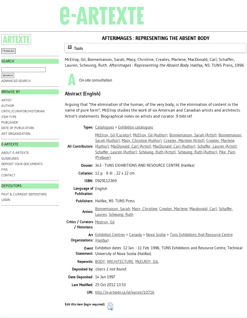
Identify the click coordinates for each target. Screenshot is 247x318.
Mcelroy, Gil (104, 222)
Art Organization (15, 134)
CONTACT (8, 175)
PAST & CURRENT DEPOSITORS (24, 194)
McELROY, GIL (146, 261)
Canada (135, 234)
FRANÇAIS (8, 51)
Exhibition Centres (110, 234)
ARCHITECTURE (120, 261)
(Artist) (192, 135)
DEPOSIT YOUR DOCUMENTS (22, 164)
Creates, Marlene (173, 208)
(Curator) (113, 135)
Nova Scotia (156, 234)
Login (5, 200)
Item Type (8, 117)
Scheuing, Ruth (121, 214)
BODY (100, 261)
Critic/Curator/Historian (23, 111)
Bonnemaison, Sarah (112, 208)
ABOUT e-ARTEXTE (15, 153)
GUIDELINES (10, 158)
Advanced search (16, 81)
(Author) (150, 135)
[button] (110, 306)
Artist (6, 100)
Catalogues (104, 127)
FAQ (4, 169)
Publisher (9, 122)
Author (7, 106)
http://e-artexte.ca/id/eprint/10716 (124, 292)
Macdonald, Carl (203, 208)
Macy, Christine (144, 208)
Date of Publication (17, 128)
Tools (75, 48)
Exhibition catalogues (135, 127)
